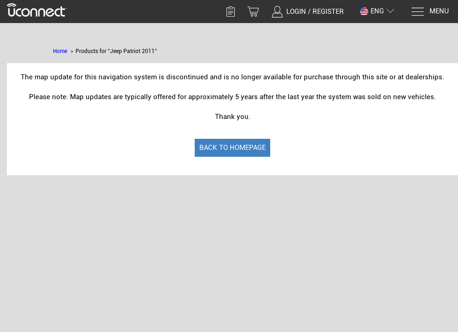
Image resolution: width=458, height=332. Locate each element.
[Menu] (429, 11)
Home (60, 51)
